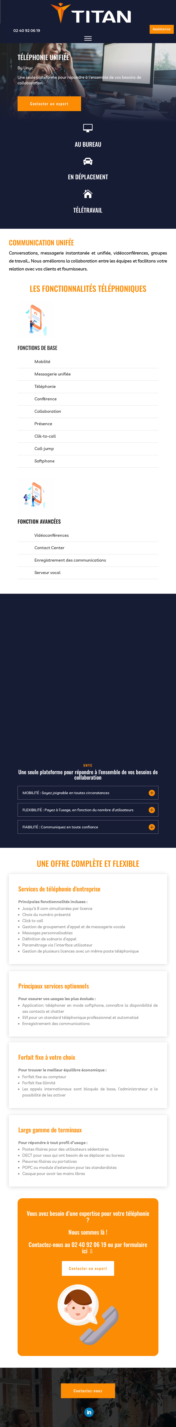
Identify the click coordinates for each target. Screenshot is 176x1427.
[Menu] (88, 38)
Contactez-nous (88, 1390)
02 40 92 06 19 (26, 30)
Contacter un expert (49, 103)
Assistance (162, 29)
